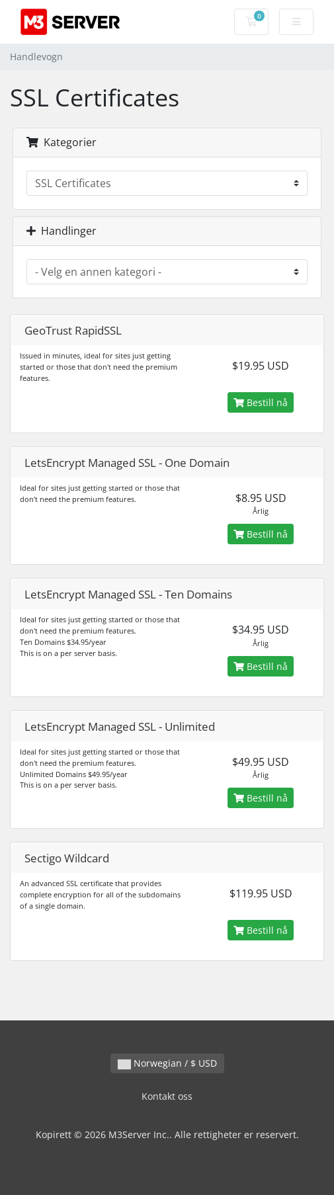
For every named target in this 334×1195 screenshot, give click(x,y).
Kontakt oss (167, 1096)
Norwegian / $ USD (167, 1063)
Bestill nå (260, 402)
